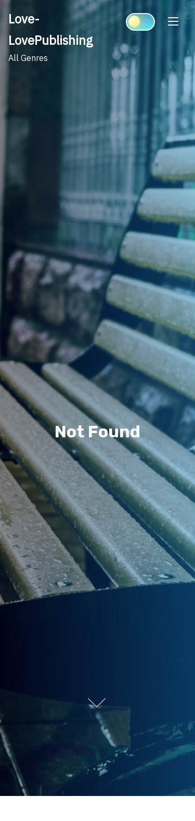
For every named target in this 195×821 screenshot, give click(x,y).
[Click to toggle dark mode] (140, 21)
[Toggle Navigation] (173, 21)
